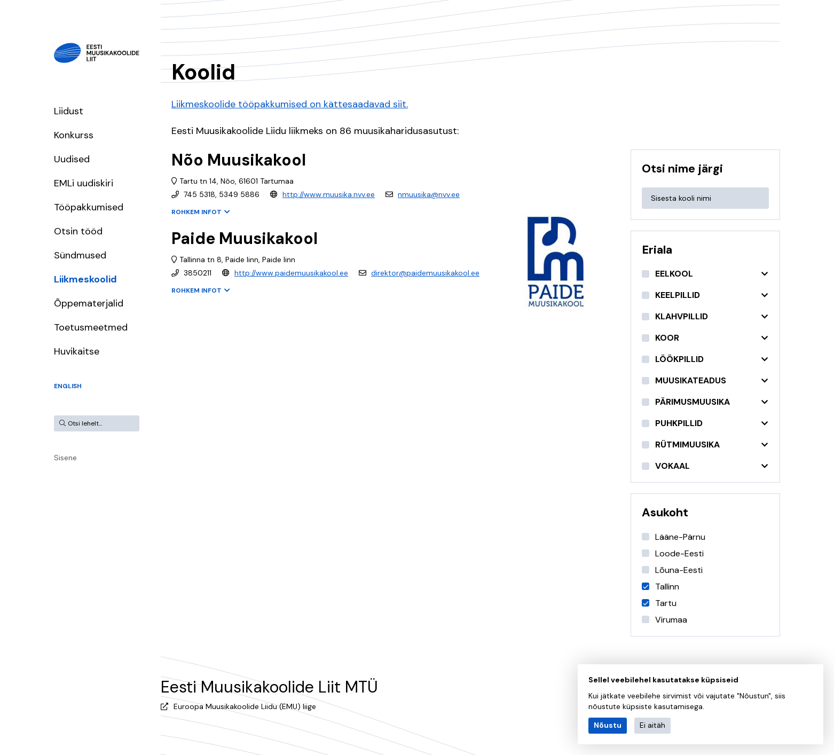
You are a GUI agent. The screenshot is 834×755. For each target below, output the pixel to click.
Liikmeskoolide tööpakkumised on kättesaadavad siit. (289, 104)
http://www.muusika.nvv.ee (328, 194)
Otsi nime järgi (682, 168)
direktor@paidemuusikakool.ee (425, 273)
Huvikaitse (76, 351)
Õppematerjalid (88, 303)
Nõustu (607, 725)
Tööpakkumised (88, 207)
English (68, 386)
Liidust (68, 111)
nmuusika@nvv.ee (429, 194)
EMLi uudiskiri (83, 183)
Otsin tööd (78, 231)
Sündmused (80, 255)
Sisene (65, 457)
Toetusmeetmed (91, 327)
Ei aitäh (652, 725)
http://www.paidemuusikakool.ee (291, 273)
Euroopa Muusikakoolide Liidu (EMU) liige (245, 706)
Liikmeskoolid (85, 279)
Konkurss (73, 135)
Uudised (72, 159)
